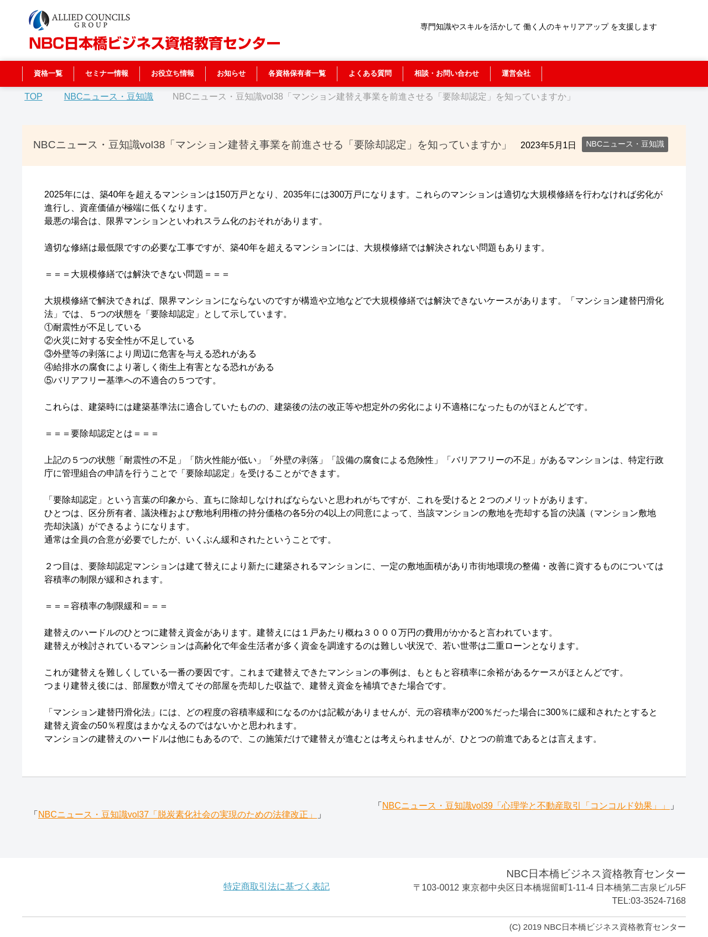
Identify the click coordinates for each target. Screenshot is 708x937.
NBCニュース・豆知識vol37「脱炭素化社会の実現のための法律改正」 (177, 814)
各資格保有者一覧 (297, 73)
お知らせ (231, 73)
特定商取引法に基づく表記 (276, 886)
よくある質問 (370, 73)
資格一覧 (48, 73)
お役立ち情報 (172, 73)
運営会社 (516, 73)
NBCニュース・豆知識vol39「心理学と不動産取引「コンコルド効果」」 (526, 805)
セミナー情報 (106, 73)
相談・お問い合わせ (446, 73)
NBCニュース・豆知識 (625, 143)
